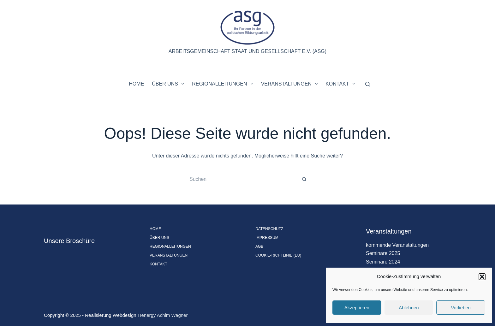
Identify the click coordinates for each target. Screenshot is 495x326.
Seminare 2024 (383, 261)
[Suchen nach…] (241, 179)
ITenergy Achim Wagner (163, 315)
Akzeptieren (356, 307)
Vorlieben (461, 307)
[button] (482, 277)
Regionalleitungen (223, 84)
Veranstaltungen (290, 84)
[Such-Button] (304, 179)
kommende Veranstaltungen (397, 245)
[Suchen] (367, 84)
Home (136, 83)
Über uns (169, 84)
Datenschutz (269, 229)
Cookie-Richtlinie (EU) (278, 255)
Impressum (266, 237)
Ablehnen (409, 307)
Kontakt (341, 84)
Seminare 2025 (383, 253)
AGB (259, 246)
